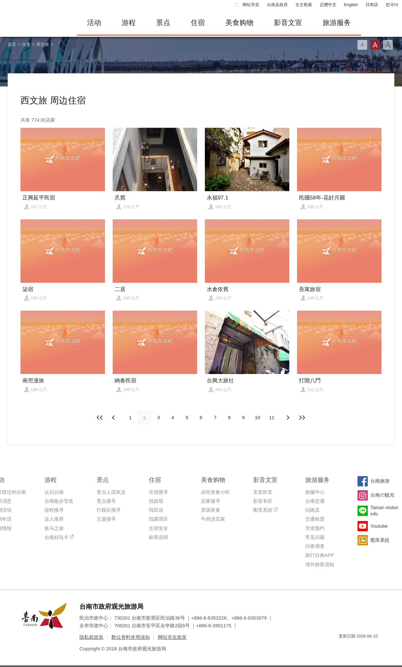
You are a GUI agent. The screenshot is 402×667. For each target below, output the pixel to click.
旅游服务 (337, 23)
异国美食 (210, 510)
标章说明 (158, 537)
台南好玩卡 (56, 537)
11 (272, 417)
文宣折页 (262, 492)
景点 (163, 23)
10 (257, 417)
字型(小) (362, 45)
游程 (129, 23)
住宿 (198, 23)
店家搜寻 (210, 501)
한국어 (392, 4)
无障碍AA (366, 648)
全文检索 (303, 4)
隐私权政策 (91, 637)
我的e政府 (343, 648)
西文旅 (42, 44)
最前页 (100, 417)
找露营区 (158, 519)
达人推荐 (54, 519)
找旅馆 (156, 501)
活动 (94, 23)
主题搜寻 (106, 519)
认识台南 (54, 492)
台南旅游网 (35, 23)
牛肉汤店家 (213, 519)
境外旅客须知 (319, 564)
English (351, 4)
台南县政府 (277, 4)
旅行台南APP (319, 555)
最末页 (301, 417)
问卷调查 (315, 546)
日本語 (372, 4)
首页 (12, 44)
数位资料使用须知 (130, 637)
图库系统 (262, 510)
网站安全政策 (172, 637)
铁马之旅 (54, 528)
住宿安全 (158, 528)
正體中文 (328, 4)
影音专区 (262, 501)
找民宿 (156, 510)
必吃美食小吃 (215, 492)
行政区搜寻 (109, 510)
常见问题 (315, 537)
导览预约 (315, 528)
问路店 (312, 510)
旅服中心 (315, 492)
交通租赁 (315, 519)
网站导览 (251, 4)
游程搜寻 (54, 510)
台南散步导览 (58, 501)
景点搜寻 (106, 501)
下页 (114, 417)
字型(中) (375, 45)
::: (237, 4)
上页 (287, 417)
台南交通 (315, 501)
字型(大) (388, 45)
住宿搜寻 (158, 492)
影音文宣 (288, 23)
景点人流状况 (111, 492)
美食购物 (239, 23)
